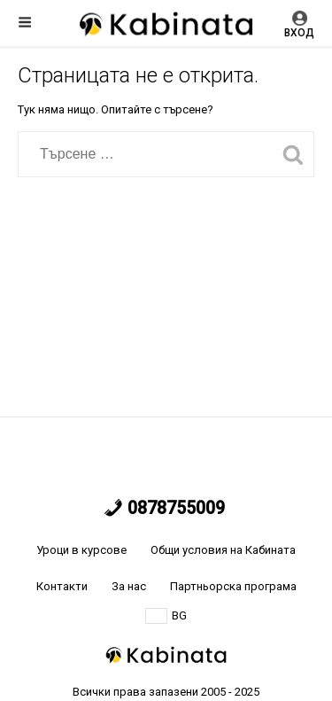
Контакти (62, 586)
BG (166, 616)
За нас (129, 586)
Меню (25, 22)
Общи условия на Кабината (223, 550)
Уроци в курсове (81, 550)
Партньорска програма (233, 586)
